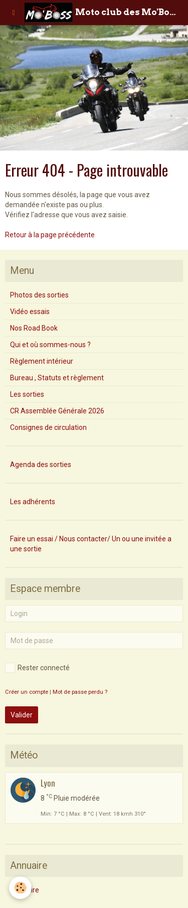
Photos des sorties (39, 295)
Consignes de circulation (48, 427)
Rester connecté (37, 668)
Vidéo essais (30, 312)
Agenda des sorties (40, 465)
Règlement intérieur (41, 361)
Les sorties (27, 394)
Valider (22, 715)
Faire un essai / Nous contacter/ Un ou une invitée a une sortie (90, 544)
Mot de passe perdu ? (80, 692)
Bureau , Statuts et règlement (57, 378)
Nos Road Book (34, 328)
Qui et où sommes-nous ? (50, 345)
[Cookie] (20, 887)
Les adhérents (32, 502)
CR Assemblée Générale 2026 (57, 411)
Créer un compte (26, 692)
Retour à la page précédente (50, 235)
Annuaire (24, 890)
